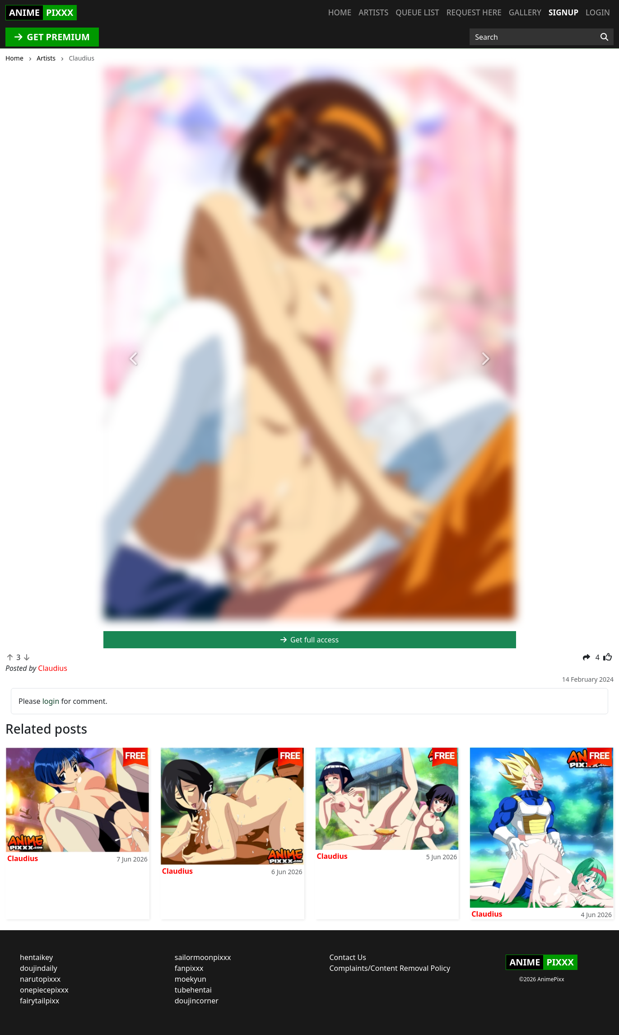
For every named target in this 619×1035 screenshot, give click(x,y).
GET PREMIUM (52, 37)
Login (598, 12)
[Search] (604, 37)
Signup (563, 12)
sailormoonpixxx (203, 957)
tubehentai (193, 990)
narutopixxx (40, 979)
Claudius (22, 858)
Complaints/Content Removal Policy (390, 968)
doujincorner (197, 1001)
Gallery (525, 12)
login (51, 701)
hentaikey (36, 957)
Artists (373, 12)
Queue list (417, 12)
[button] (134, 359)
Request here (474, 12)
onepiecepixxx (44, 990)
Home (339, 12)
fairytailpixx (39, 1001)
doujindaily (38, 968)
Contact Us (348, 957)
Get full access (309, 640)
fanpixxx (189, 968)
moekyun (190, 979)
